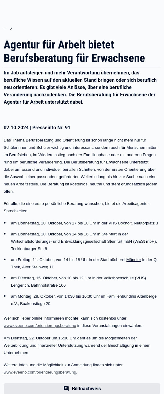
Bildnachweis (86, 389)
